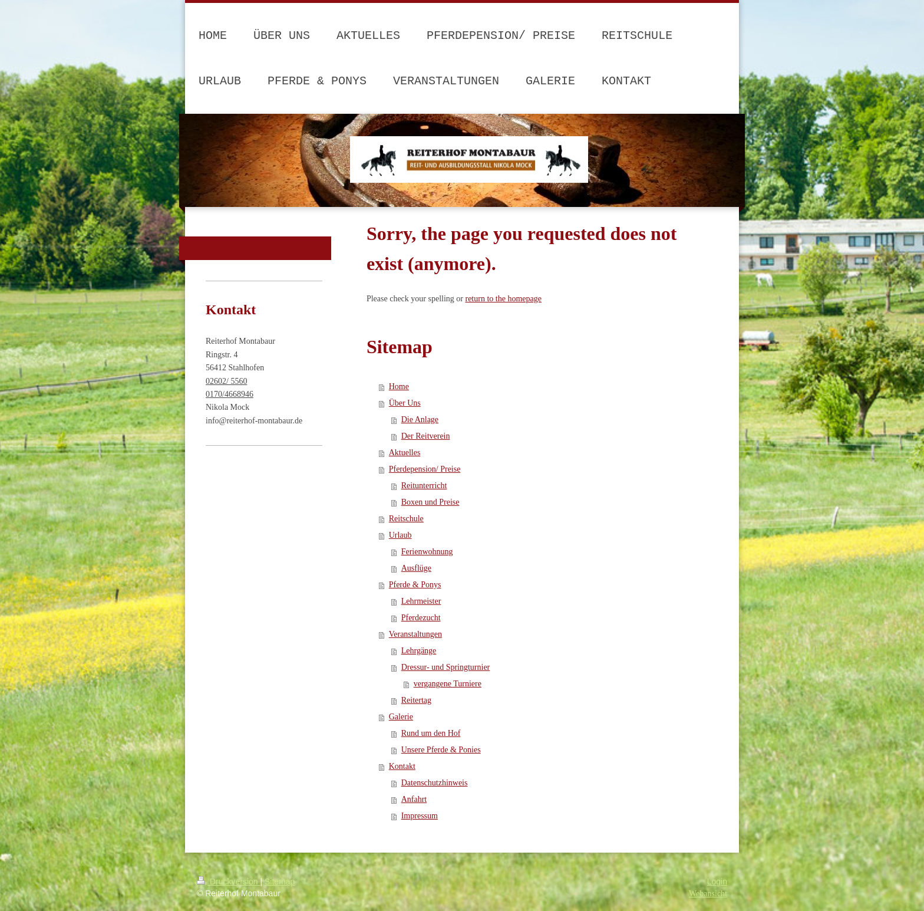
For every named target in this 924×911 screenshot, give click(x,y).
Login (717, 881)
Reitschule (406, 518)
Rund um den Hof (431, 733)
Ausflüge (416, 568)
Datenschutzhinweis (434, 782)
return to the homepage (503, 298)
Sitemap (280, 881)
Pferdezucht (421, 617)
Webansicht (708, 893)
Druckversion (228, 881)
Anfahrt (414, 799)
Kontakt (402, 766)
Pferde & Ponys (415, 584)
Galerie (401, 716)
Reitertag (416, 700)
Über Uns (405, 403)
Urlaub (400, 535)
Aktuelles (405, 452)
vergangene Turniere (447, 683)
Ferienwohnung (427, 551)
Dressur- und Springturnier (445, 667)
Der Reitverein (425, 436)
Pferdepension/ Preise (425, 469)
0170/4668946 (229, 394)
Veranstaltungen (415, 634)
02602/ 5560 (226, 381)
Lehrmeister (421, 601)
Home (399, 386)
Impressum (419, 815)
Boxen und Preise (430, 502)
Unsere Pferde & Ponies (441, 749)
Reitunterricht (424, 485)
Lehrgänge (419, 650)
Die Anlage (419, 419)
